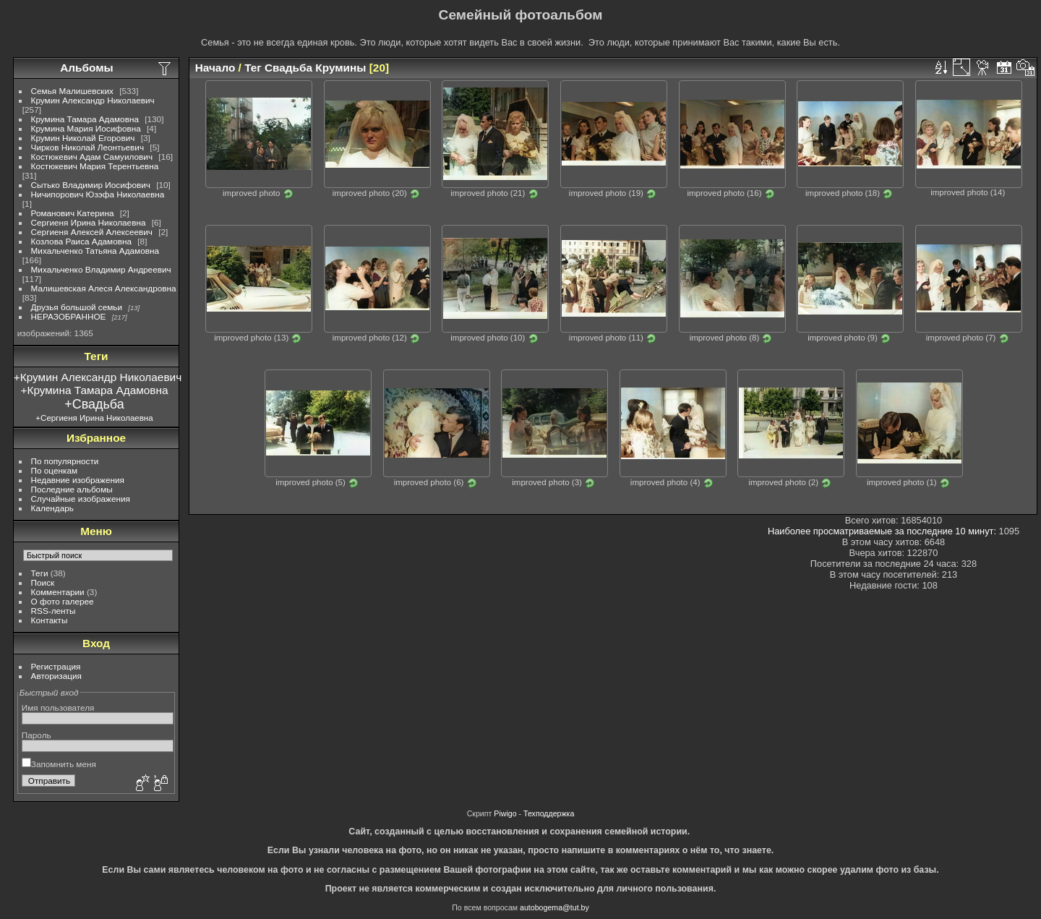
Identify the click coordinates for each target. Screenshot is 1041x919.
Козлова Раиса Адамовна (81, 241)
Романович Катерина (72, 213)
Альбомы (86, 67)
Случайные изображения (80, 498)
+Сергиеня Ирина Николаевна (94, 418)
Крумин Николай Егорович (83, 137)
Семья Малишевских (72, 90)
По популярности (65, 461)
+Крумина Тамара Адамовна (94, 390)
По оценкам (54, 470)
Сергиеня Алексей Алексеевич (92, 231)
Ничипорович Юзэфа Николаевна (98, 194)
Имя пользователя (58, 707)
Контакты (49, 620)
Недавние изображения (77, 479)
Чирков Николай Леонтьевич (88, 147)
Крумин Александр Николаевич (93, 100)
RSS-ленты (53, 610)
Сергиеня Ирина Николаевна (88, 222)
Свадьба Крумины (315, 67)
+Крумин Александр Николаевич (97, 377)
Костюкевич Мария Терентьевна (95, 166)
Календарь (52, 508)
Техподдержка (548, 813)
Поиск (43, 582)
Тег (253, 67)
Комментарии (58, 592)
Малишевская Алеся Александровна (103, 288)
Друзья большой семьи (77, 307)
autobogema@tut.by (554, 907)
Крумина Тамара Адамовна (85, 119)
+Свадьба (94, 404)
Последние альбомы (72, 489)
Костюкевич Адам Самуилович (92, 156)
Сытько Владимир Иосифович (90, 184)
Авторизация (56, 675)
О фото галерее (62, 601)
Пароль (36, 735)
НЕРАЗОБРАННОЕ (68, 316)
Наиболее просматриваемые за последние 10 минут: (883, 531)
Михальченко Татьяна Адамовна (95, 250)
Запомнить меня (59, 764)
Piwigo (505, 813)
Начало (215, 67)
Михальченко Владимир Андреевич (101, 269)
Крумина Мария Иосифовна (86, 128)
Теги (39, 573)
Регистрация (56, 666)
